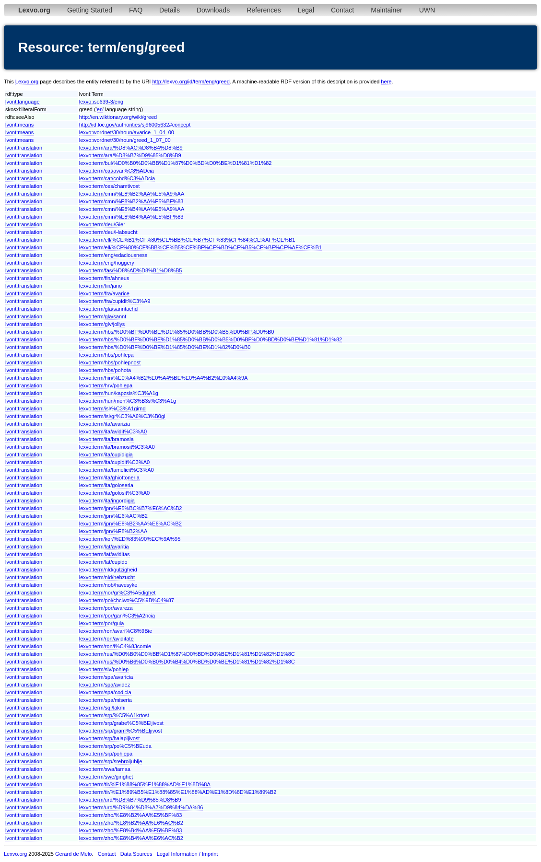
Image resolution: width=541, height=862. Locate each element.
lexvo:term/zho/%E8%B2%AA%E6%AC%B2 (131, 823)
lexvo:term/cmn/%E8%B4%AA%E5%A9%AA (131, 209)
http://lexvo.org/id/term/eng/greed (190, 81)
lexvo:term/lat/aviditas (104, 554)
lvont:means (19, 125)
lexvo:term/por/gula (101, 623)
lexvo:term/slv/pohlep (104, 669)
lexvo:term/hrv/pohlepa (105, 385)
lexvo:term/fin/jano (100, 286)
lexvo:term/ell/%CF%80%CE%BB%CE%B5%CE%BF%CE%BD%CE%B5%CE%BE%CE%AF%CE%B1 (200, 247)
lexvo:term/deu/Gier (102, 224)
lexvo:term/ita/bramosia (106, 439)
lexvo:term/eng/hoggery (106, 263)
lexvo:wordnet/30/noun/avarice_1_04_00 (126, 132)
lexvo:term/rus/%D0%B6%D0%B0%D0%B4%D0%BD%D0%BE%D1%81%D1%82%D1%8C (187, 661)
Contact (342, 10)
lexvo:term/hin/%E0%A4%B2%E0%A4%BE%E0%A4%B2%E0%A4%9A (163, 378)
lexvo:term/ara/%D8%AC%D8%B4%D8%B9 (131, 148)
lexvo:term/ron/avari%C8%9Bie (115, 631)
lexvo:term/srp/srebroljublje (110, 761)
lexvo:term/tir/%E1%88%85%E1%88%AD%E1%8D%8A (145, 784)
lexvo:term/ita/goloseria (106, 485)
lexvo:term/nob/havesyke (108, 585)
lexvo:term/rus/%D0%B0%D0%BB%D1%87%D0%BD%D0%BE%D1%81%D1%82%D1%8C (187, 654)
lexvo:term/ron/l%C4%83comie (115, 646)
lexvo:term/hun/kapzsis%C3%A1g (118, 393)
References (264, 10)
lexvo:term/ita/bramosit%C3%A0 (117, 447)
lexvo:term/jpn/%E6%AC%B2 (113, 516)
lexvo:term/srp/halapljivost (109, 738)
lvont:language (22, 102)
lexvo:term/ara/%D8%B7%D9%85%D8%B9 (130, 155)
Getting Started (89, 10)
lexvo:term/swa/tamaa (104, 769)
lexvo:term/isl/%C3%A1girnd (112, 408)
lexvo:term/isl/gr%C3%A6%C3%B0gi (122, 416)
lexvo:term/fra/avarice (104, 293)
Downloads (213, 10)
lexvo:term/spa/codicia (105, 692)
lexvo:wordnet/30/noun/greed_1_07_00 (125, 140)
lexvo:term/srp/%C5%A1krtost (114, 715)
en (100, 109)
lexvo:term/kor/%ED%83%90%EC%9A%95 (130, 539)
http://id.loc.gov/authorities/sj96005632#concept (134, 125)
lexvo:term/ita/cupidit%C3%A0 (114, 462)
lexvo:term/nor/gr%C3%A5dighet (117, 592)
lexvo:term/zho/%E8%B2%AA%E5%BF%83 (130, 815)
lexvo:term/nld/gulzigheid (108, 569)
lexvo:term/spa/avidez (104, 684)
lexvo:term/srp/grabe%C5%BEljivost (121, 723)
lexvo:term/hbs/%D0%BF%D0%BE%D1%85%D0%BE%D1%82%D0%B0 (165, 347)
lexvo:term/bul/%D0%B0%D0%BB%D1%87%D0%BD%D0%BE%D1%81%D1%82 (175, 163)
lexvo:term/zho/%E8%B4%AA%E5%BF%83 (130, 830)
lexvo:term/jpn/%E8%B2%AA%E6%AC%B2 (130, 523)
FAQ (135, 10)
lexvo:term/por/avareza (106, 608)
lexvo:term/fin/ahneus (104, 278)
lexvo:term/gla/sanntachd (108, 309)
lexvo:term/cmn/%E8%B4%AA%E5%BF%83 (131, 217)
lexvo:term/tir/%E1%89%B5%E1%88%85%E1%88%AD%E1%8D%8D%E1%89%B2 (178, 792)
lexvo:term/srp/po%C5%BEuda (115, 746)
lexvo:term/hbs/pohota (105, 370)
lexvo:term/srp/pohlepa (105, 754)
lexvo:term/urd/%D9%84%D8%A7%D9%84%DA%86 (141, 807)
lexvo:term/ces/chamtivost (109, 186)
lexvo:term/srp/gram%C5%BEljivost (120, 731)
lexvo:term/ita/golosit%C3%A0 (114, 493)
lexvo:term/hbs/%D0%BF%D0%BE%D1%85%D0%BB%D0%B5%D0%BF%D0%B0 (176, 332)
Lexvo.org (26, 81)
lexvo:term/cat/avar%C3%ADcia (116, 171)
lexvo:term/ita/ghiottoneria (109, 477)
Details (169, 10)
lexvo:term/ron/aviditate (106, 638)
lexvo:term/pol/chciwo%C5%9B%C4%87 (126, 600)
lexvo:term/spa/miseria (105, 700)
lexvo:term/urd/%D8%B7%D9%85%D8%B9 (130, 800)
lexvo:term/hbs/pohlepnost (110, 362)
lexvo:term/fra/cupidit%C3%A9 (115, 301)
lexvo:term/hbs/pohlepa (106, 355)
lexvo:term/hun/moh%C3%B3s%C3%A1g (127, 401)
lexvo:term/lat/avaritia (104, 546)
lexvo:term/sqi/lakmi (102, 708)
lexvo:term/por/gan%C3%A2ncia (117, 615)
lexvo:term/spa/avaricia (106, 677)
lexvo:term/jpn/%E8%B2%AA (113, 531)
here (386, 81)
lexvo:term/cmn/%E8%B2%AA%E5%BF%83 (131, 201)
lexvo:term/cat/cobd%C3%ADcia (117, 178)
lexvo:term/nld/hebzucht (107, 577)
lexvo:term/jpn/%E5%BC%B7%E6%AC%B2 (130, 508)
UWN (427, 10)
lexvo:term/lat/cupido (103, 562)
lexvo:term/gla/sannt (102, 316)
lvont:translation (23, 148)
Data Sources (136, 854)
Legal (306, 10)
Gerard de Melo (73, 854)
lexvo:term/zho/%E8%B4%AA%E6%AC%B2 (131, 838)
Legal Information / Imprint (187, 854)
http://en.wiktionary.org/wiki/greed (118, 117)
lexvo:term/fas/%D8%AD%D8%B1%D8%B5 (130, 270)
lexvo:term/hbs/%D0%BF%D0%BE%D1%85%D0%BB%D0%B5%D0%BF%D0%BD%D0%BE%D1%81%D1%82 (210, 339)
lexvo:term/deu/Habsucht (108, 232)
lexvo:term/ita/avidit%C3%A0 (113, 431)
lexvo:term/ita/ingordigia (107, 500)
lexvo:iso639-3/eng (101, 102)
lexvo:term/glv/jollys (102, 324)
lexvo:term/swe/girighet (106, 777)
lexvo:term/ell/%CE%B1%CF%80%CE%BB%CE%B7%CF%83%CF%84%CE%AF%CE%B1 (187, 240)
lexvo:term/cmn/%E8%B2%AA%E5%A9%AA (131, 194)
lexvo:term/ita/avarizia (104, 424)
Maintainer (386, 10)
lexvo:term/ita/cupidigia (106, 454)
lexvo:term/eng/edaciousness (113, 255)
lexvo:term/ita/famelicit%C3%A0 (116, 470)
